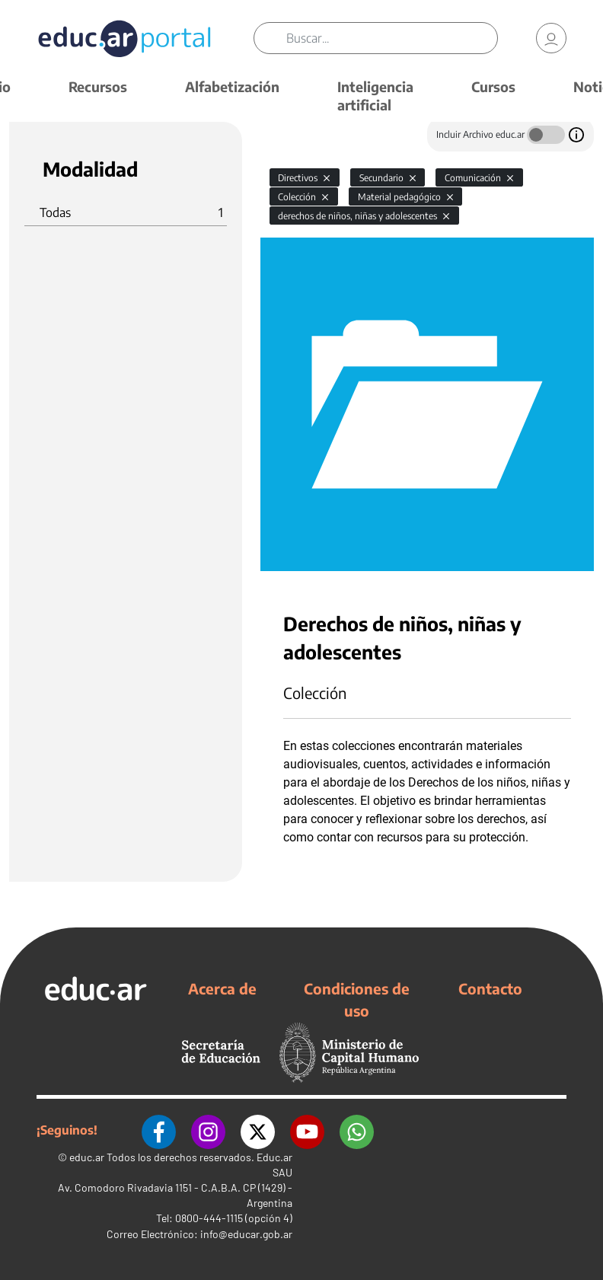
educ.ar (86, 1157)
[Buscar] (391, 38)
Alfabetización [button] (232, 86)
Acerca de (222, 988)
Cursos (493, 86)
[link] (551, 38)
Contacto (490, 988)
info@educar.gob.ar (246, 1233)
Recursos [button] (98, 86)
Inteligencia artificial (375, 95)
